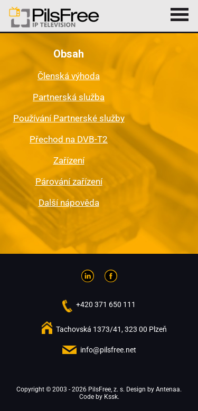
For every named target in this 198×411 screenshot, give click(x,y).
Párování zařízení (68, 181)
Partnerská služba (69, 97)
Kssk (111, 396)
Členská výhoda (68, 76)
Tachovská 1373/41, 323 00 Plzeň (111, 329)
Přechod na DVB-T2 (69, 139)
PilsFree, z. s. (106, 389)
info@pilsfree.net (108, 350)
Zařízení (68, 160)
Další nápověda (69, 202)
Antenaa (168, 389)
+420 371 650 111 (106, 304)
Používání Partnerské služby (69, 118)
